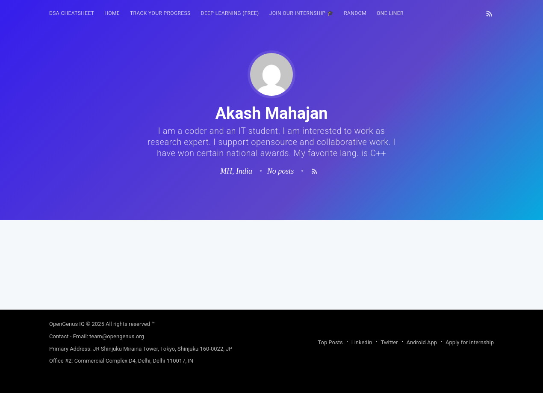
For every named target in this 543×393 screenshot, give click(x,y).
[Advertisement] (271, 280)
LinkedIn (361, 342)
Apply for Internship (470, 342)
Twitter (389, 342)
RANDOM (355, 13)
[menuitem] (71, 13)
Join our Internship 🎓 (301, 13)
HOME (112, 13)
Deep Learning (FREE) (230, 13)
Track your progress (160, 13)
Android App (422, 342)
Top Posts (330, 342)
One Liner (390, 13)
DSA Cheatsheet (71, 13)
